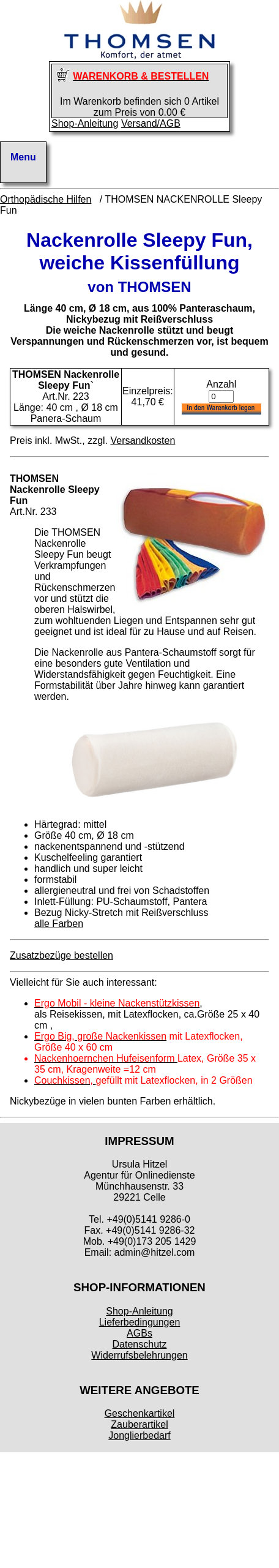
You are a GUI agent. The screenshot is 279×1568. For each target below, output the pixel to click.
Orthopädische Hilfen (45, 199)
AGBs (139, 1333)
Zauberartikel (139, 1424)
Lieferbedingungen (139, 1322)
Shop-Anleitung (84, 123)
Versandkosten (142, 440)
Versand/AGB (150, 123)
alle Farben (58, 923)
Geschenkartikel (140, 1413)
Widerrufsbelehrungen (139, 1355)
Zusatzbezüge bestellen (61, 955)
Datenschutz (140, 1344)
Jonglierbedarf (139, 1435)
